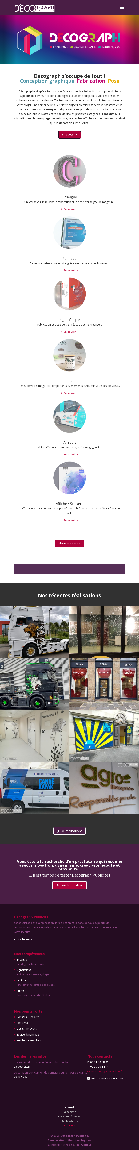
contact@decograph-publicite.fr (105, 1071)
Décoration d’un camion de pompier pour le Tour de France (50, 1072)
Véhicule (69, 442)
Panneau (69, 258)
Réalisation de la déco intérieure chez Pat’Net (42, 1062)
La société (69, 1112)
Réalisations (69, 1121)
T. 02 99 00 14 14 (98, 1066)
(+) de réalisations (69, 831)
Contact (69, 1125)
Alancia (86, 1145)
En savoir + (69, 135)
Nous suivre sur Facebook (105, 1078)
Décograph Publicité (74, 1135)
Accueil (69, 1107)
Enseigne (69, 197)
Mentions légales (79, 1140)
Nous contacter (69, 543)
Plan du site (56, 1140)
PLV (69, 381)
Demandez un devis (69, 885)
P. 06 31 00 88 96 (98, 1062)
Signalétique (69, 319)
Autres (36, 993)
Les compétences (69, 1116)
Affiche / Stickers (69, 503)
